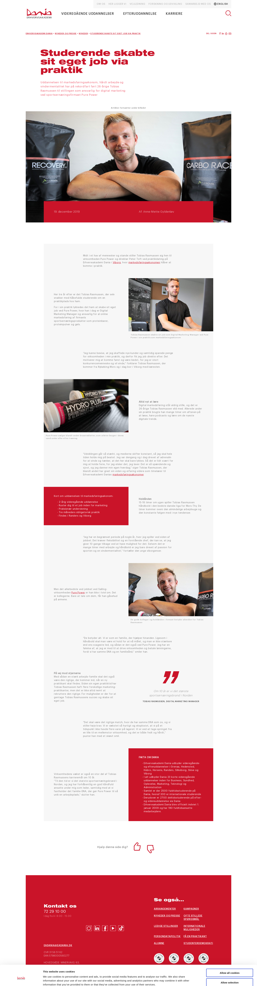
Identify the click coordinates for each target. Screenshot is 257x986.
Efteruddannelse (140, 13)
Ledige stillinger (166, 926)
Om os (101, 4)
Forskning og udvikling (165, 4)
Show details (172, 979)
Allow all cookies (230, 957)
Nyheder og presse (167, 916)
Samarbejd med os (198, 4)
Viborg (117, 262)
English (221, 4)
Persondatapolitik (167, 936)
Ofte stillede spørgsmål (193, 917)
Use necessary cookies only (229, 976)
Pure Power (78, 593)
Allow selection (229, 967)
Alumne (159, 943)
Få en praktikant (195, 936)
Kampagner (191, 909)
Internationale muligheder (194, 928)
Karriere (174, 13)
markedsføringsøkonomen (144, 262)
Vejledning (137, 4)
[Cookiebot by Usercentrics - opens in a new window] (21, 979)
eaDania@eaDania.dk (58, 945)
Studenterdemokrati (198, 943)
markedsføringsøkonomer (128, 475)
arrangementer (165, 909)
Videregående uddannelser (87, 13)
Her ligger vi (117, 4)
